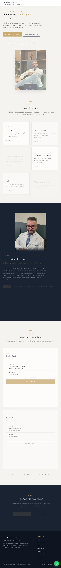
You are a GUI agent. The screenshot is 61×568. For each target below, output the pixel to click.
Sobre (38, 545)
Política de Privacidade (43, 554)
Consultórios (40, 548)
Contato (39, 551)
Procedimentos (41, 542)
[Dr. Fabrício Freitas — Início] (11, 3)
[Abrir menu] (56, 3)
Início (38, 540)
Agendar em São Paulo (12, 34)
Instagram (40, 557)
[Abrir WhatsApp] (56, 563)
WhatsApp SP (30, 383)
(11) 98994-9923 (13, 376)
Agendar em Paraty (31, 34)
